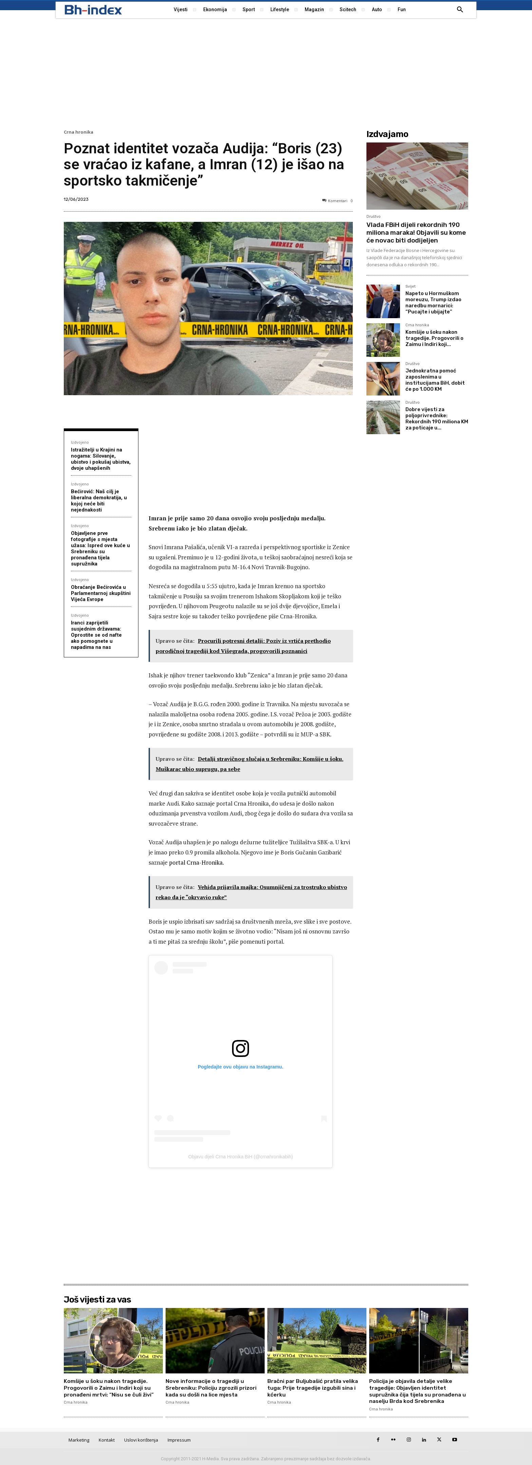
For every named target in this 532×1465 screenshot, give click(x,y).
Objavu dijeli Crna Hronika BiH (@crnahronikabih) (240, 1156)
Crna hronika (78, 132)
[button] (460, 10)
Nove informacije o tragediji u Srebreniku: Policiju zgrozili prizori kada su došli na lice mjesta (211, 1387)
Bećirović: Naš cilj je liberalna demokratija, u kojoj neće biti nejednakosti (99, 500)
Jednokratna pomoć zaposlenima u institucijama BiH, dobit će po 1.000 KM (435, 380)
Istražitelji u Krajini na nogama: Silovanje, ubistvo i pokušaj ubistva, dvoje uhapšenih (101, 459)
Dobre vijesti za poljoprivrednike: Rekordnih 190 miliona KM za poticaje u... (436, 418)
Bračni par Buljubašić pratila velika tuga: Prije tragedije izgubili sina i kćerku (313, 1387)
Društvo (373, 216)
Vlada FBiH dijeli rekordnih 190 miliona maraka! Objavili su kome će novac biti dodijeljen (416, 232)
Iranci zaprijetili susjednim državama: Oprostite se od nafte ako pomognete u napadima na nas (96, 635)
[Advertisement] (266, 72)
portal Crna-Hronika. (196, 862)
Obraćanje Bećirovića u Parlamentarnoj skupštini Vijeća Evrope (101, 593)
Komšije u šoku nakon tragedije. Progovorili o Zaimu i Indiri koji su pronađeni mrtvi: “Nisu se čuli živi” (109, 1387)
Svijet (410, 287)
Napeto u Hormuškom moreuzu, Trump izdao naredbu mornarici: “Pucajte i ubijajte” (433, 302)
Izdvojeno (80, 442)
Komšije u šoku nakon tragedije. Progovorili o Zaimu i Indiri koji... (434, 338)
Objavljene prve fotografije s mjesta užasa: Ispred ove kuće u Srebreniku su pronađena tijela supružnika (100, 548)
